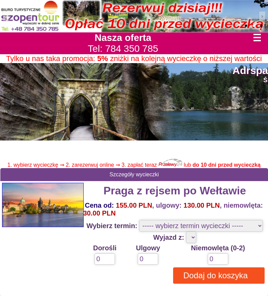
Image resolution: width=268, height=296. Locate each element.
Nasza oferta (123, 37)
